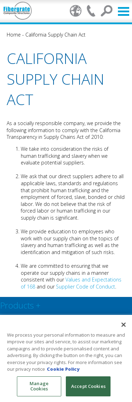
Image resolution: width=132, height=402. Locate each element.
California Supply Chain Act (55, 34)
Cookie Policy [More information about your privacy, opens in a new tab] (63, 369)
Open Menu (123, 11)
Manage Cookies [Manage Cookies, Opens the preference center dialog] (39, 386)
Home (14, 34)
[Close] (123, 324)
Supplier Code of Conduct (85, 286)
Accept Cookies (88, 386)
